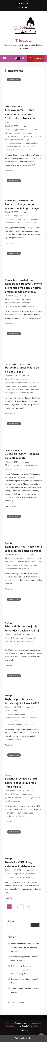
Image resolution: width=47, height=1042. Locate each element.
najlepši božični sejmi (13, 717)
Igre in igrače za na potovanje (17, 364)
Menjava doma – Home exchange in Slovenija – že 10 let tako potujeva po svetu (25, 947)
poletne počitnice (25, 136)
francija (28, 299)
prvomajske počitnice (13, 146)
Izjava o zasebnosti (16, 1003)
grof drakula (9, 798)
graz (27, 714)
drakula (29, 794)
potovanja (37, 136)
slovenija (25, 146)
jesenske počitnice (25, 133)
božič (22, 711)
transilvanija (9, 801)
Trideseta (23, 40)
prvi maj (34, 565)
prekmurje (25, 469)
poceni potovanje (11, 136)
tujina (32, 146)
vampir (17, 801)
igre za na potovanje (24, 386)
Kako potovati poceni (14, 106)
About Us (24, 1030)
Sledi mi (35, 58)
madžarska (9, 565)
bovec (22, 299)
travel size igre (27, 393)
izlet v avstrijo (10, 641)
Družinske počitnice (13, 450)
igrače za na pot (11, 383)
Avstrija (8, 543)
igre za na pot (10, 386)
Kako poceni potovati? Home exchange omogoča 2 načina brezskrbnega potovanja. (23, 288)
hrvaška (21, 562)
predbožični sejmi (22, 724)
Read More (9, 171)
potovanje (25, 140)
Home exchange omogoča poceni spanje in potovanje (24, 959)
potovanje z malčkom (13, 143)
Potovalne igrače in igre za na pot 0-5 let (25, 981)
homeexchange (32, 219)
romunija (37, 798)
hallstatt (29, 638)
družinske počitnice (27, 465)
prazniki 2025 (10, 724)
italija (27, 562)
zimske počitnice (26, 150)
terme (32, 469)
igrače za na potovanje (26, 383)
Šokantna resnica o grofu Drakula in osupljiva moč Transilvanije (21, 783)
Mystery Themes (34, 1026)
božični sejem (30, 711)
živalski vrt (26, 877)
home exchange (26, 130)
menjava (8, 222)
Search (11, 921)
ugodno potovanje (12, 150)
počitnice (15, 222)
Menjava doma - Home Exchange (19, 201)
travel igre (17, 393)
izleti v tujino (20, 641)
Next (34, 907)
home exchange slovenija (15, 219)
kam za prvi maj (35, 562)
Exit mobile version (23, 1038)
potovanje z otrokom (30, 143)
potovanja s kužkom (12, 140)
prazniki (24, 721)
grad (34, 794)
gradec (22, 714)
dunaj (17, 714)
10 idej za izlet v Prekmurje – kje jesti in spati (25, 990)
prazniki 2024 (33, 721)
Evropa (8, 775)
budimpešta (9, 714)
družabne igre (25, 379)
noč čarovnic (19, 798)
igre (37, 383)
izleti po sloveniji (11, 133)
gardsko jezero (10, 303)
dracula (23, 794)
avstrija (22, 558)
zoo (32, 877)
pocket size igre (11, 389)
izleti (35, 130)
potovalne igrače (24, 389)
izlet (34, 386)
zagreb (32, 724)
